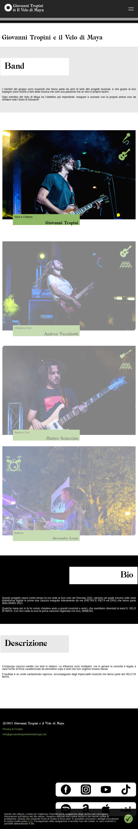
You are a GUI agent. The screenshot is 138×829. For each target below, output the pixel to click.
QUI (30, 821)
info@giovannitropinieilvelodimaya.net (25, 734)
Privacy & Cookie (12, 729)
